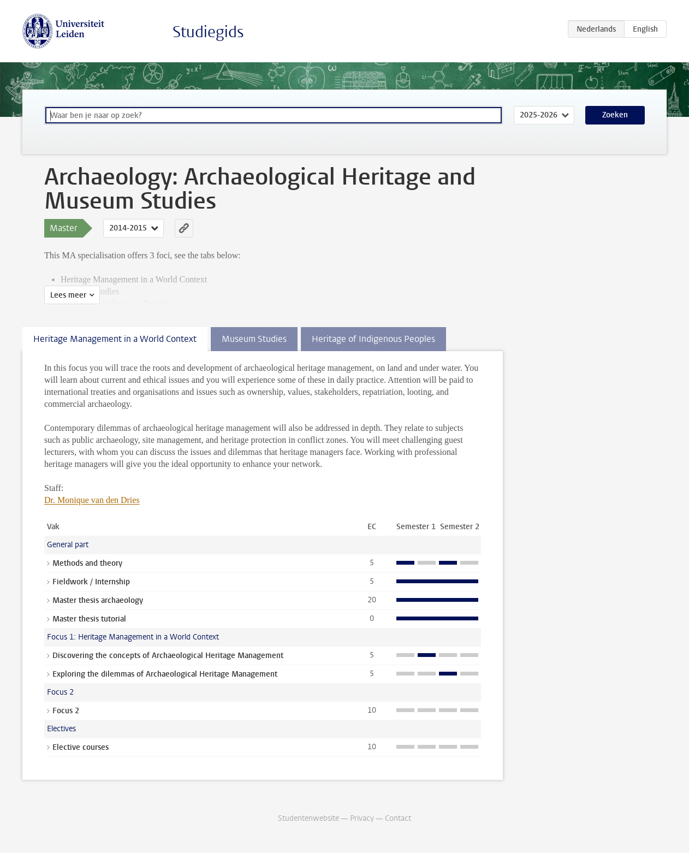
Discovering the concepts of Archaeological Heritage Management (167, 655)
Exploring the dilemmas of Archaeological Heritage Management (164, 674)
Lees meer (68, 295)
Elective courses (80, 747)
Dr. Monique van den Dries (92, 500)
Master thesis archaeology (97, 600)
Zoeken (615, 115)
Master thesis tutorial (89, 619)
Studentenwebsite (308, 818)
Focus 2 (65, 711)
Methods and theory (87, 563)
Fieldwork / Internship (91, 582)
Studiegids (208, 32)
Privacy (362, 818)
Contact (398, 818)
